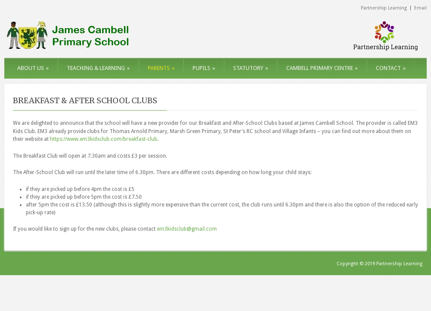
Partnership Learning (384, 8)
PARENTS (161, 68)
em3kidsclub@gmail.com (187, 229)
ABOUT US (33, 68)
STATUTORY (250, 68)
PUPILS (204, 68)
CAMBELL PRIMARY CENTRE (322, 68)
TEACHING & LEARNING (98, 68)
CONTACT (391, 68)
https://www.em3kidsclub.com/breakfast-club (103, 139)
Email (420, 8)
